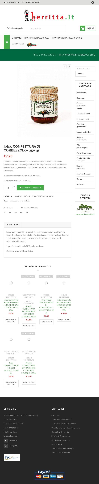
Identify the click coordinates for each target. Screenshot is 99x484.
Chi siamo (55, 415)
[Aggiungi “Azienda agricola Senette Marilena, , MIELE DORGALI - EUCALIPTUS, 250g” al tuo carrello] (11, 320)
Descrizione (12, 225)
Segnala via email (29, 207)
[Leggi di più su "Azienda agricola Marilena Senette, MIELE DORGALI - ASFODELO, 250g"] (64, 319)
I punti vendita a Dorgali (61, 419)
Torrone (80, 179)
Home (36, 55)
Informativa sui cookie (60, 452)
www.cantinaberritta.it (85, 214)
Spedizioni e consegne (60, 440)
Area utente (56, 444)
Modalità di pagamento (60, 436)
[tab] (13, 225)
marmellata (25, 201)
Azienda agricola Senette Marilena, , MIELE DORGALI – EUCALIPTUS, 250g (11, 305)
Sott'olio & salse (83, 174)
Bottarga (80, 98)
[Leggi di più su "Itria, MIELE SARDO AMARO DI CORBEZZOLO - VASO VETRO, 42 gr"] (46, 321)
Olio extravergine (82, 146)
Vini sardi (80, 184)
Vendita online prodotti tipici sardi (65, 428)
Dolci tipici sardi (83, 113)
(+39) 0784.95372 (11, 428)
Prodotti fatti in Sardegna (42, 196)
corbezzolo (14, 201)
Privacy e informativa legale (62, 448)
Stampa (8, 207)
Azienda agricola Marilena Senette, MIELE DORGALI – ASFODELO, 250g (64, 305)
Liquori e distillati (84, 132)
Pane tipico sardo (84, 153)
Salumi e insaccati (80, 167)
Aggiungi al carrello (31, 188)
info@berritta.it (10, 432)
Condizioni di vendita (60, 432)
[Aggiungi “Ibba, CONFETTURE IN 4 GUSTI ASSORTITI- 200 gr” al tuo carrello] (11, 383)
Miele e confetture (48, 55)
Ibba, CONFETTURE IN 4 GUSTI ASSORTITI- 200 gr (11, 368)
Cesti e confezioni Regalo (81, 105)
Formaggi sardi (83, 119)
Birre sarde (81, 92)
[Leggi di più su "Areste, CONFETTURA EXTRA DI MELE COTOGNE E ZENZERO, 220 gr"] (29, 325)
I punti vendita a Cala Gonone (63, 424)
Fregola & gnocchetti (81, 125)
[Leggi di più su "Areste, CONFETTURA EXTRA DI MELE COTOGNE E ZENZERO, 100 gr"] (29, 382)
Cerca (81, 74)
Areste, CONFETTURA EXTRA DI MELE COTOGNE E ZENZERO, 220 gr (28, 311)
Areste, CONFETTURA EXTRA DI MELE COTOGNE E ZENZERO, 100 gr (28, 368)
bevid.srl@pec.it (10, 436)
